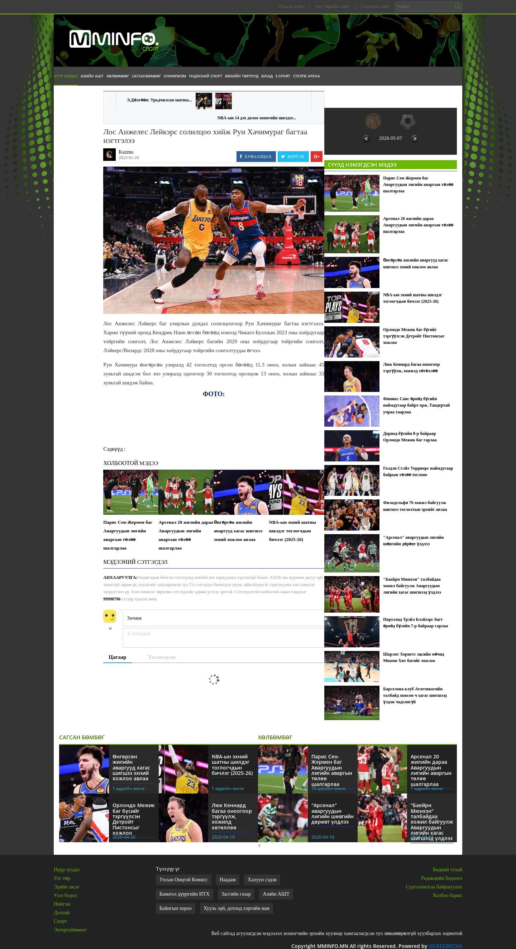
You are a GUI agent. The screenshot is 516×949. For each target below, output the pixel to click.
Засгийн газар (236, 894)
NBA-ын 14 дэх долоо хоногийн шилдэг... (257, 117)
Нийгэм (62, 904)
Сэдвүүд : (114, 449)
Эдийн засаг (67, 887)
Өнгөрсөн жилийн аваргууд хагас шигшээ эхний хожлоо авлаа (238, 530)
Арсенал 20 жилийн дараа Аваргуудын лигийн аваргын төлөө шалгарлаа (185, 535)
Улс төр (62, 878)
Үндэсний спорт (205, 75)
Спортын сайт (375, 6)
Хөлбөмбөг (117, 75)
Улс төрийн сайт (332, 6)
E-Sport (283, 75)
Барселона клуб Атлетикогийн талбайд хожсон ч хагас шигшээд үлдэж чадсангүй (415, 695)
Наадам (228, 879)
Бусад (267, 75)
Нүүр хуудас (66, 75)
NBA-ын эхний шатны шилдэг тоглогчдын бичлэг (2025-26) (292, 530)
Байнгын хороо (175, 908)
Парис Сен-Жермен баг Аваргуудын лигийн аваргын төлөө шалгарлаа (127, 535)
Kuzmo (126, 152)
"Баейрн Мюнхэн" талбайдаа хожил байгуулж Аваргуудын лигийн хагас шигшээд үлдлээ (412, 586)
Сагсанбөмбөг (146, 75)
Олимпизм (175, 75)
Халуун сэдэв (262, 879)
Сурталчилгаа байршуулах (434, 887)
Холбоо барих (447, 895)
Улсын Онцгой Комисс (183, 879)
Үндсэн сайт (292, 6)
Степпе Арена (306, 75)
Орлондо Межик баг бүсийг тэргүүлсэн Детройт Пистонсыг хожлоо (413, 336)
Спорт (60, 921)
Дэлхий (62, 912)
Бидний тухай (447, 869)
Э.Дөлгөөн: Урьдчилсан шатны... (159, 99)
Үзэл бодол (65, 895)
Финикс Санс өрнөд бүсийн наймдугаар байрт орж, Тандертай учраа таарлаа (416, 405)
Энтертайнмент (70, 930)
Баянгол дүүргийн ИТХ (184, 894)
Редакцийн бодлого (441, 878)
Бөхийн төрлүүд (241, 75)
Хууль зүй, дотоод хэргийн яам (236, 908)
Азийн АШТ (92, 75)
